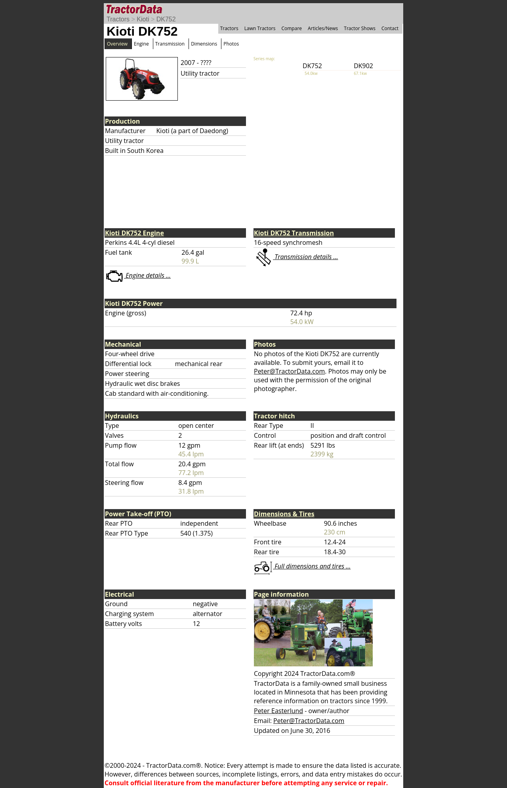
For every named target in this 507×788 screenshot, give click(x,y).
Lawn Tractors (260, 28)
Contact (389, 28)
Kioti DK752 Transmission (294, 233)
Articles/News (323, 28)
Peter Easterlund (278, 710)
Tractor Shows (359, 28)
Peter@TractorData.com (289, 371)
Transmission (170, 43)
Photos (231, 43)
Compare (291, 28)
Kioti (143, 19)
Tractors (118, 19)
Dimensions (204, 43)
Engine (141, 43)
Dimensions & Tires (284, 513)
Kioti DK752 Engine (134, 233)
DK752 (166, 19)
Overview (117, 43)
